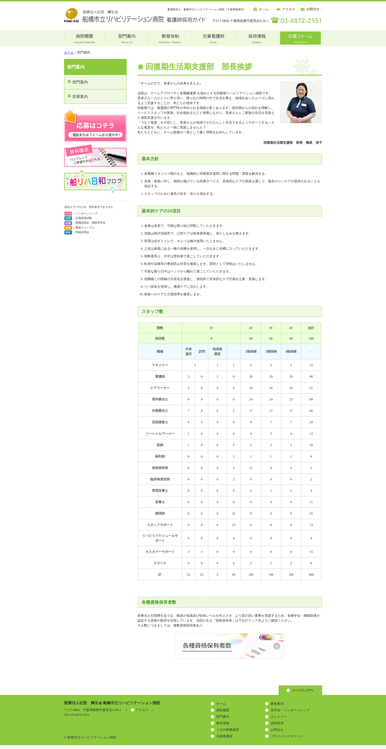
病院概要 (222, 710)
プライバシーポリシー (287, 736)
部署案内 (80, 97)
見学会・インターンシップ (290, 710)
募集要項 (277, 704)
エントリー (279, 717)
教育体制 (222, 723)
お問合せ (277, 730)
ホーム (69, 52)
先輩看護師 (224, 736)
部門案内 (75, 67)
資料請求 (277, 723)
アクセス (142, 710)
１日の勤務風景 (227, 730)
